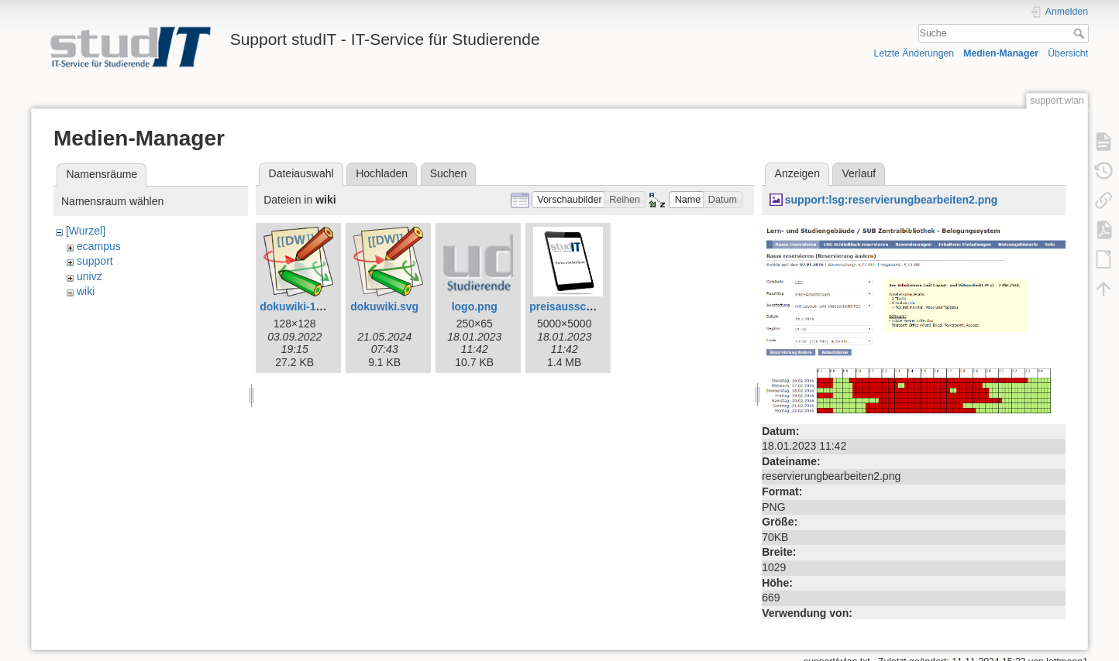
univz (89, 276)
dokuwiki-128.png (305, 306)
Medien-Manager (1000, 53)
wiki (86, 291)
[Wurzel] (85, 230)
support (95, 261)
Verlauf (859, 173)
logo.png (475, 306)
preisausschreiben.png (588, 306)
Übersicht (1068, 53)
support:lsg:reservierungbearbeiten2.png (891, 200)
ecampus (99, 246)
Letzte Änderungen (914, 53)
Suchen (448, 173)
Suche (1080, 33)
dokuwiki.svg (384, 306)
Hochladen (382, 173)
